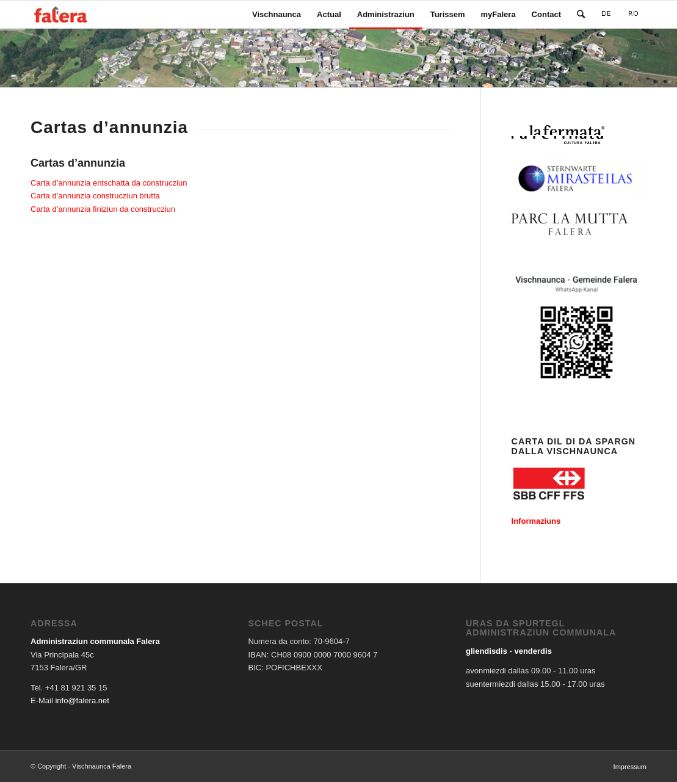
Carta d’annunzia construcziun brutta (95, 195)
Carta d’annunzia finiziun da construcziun (103, 209)
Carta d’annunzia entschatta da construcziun (109, 182)
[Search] (581, 14)
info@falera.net (82, 700)
